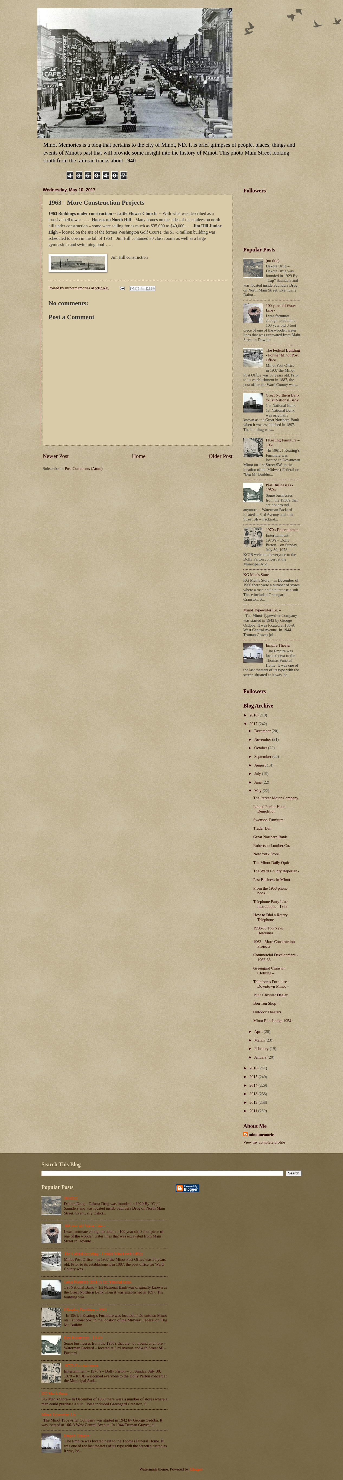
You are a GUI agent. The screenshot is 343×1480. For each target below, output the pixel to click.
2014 (254, 1085)
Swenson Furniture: (269, 820)
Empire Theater (278, 645)
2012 (254, 1102)
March (260, 1040)
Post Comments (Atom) (84, 468)
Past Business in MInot (271, 879)
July (258, 773)
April (259, 1031)
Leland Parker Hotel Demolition (269, 809)
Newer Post (56, 456)
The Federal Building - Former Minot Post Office (283, 355)
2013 (254, 1094)
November (263, 739)
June (258, 782)
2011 (254, 1111)
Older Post (220, 456)
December (262, 731)
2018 (254, 715)
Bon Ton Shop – (266, 1003)
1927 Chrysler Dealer (270, 995)
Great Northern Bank (270, 837)
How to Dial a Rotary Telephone (270, 917)
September (263, 756)
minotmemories (262, 1134)
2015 (254, 1077)
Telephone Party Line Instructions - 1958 (270, 904)
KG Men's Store (256, 574)
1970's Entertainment (283, 530)
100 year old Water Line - (84, 1226)
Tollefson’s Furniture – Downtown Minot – (271, 984)
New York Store (266, 854)
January (260, 1057)
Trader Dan (262, 828)
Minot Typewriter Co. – (262, 610)
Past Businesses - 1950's (83, 1337)
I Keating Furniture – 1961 (85, 1310)
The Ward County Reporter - (276, 871)
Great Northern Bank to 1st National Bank (282, 397)
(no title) (273, 260)
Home (138, 456)
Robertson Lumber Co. (271, 845)
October (261, 748)
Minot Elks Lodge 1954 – (273, 1021)
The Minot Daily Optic (271, 862)
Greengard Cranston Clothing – (269, 970)
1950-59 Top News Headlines (268, 930)
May (258, 790)
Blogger (196, 1469)
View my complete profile (264, 1142)
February (262, 1048)
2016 (254, 1068)
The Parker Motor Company (275, 798)
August (260, 765)
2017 (254, 724)
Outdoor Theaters (267, 1012)
